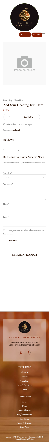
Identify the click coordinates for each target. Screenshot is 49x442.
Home (5, 100)
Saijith (32, 439)
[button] (25, 34)
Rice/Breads (15, 129)
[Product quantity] (10, 117)
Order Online (37, 35)
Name (6, 203)
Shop (10, 100)
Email (5, 217)
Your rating (7, 172)
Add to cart (29, 116)
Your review (8, 184)
